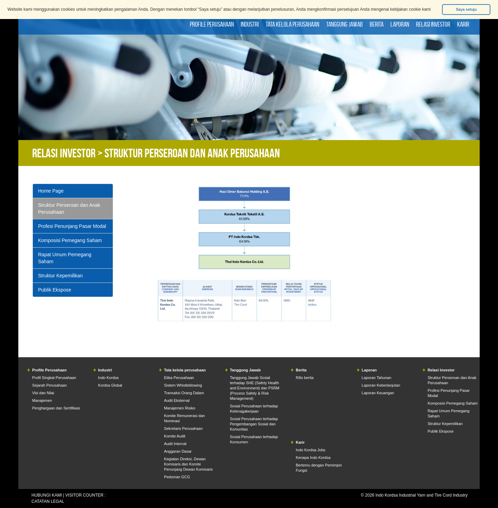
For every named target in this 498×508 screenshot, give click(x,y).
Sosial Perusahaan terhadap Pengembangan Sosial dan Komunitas (254, 424)
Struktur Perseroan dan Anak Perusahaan (69, 208)
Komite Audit (174, 436)
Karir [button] (463, 24)
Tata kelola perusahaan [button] (292, 24)
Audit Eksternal (177, 400)
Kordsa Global (110, 385)
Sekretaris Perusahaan (183, 428)
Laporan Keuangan (378, 393)
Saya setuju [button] (466, 9)
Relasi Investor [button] (433, 24)
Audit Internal (175, 444)
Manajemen (42, 400)
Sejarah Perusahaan (49, 385)
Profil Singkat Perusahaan (54, 378)
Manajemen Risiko (179, 408)
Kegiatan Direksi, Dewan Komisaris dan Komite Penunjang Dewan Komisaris (188, 464)
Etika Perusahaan (179, 378)
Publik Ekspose (54, 290)
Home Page (51, 191)
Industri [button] (250, 24)
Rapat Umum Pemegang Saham (64, 258)
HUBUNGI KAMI (46, 495)
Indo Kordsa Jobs (310, 450)
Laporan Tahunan (376, 378)
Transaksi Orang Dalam (184, 393)
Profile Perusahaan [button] (212, 24)
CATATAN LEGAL (47, 501)
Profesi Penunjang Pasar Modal (72, 226)
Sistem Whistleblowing (183, 385)
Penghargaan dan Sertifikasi (56, 408)
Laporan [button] (399, 24)
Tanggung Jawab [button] (344, 24)
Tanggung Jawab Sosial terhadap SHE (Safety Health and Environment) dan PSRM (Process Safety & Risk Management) (254, 388)
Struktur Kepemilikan (60, 275)
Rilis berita (304, 378)
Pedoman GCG (177, 477)
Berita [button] (377, 24)
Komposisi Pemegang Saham (70, 240)
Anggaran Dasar (178, 451)
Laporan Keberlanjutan (381, 385)
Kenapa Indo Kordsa (313, 457)
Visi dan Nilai (43, 393)
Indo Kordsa (108, 378)
